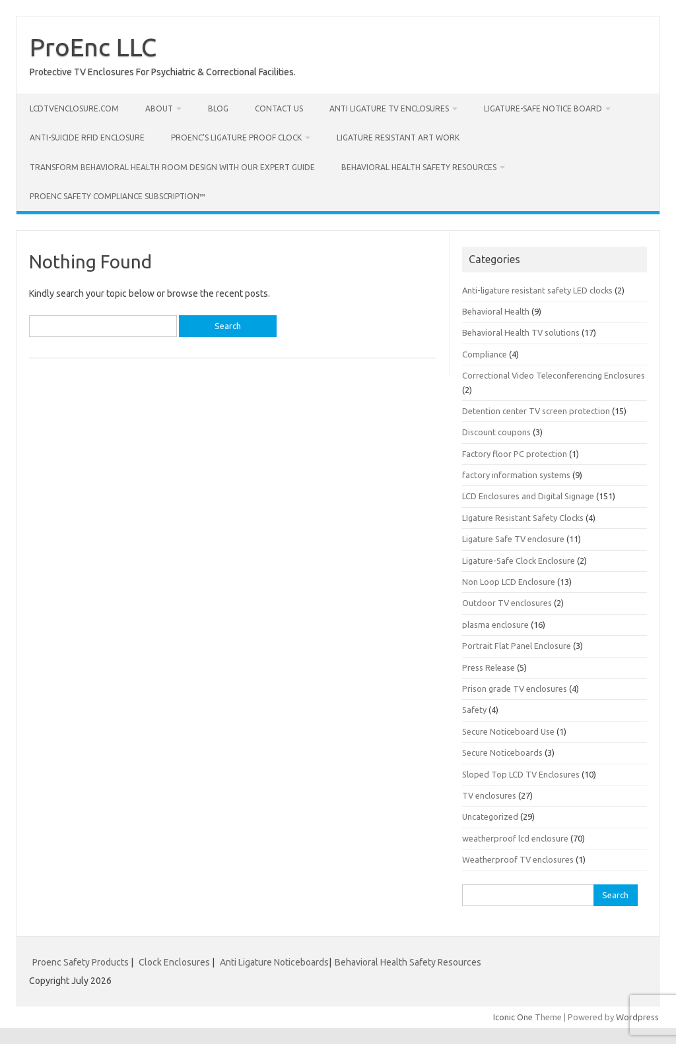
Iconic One (513, 1017)
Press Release (488, 667)
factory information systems (516, 474)
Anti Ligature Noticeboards (274, 962)
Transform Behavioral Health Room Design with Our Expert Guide (172, 167)
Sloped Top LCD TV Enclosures (521, 774)
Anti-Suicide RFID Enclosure (87, 137)
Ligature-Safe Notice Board (543, 108)
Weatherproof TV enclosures (518, 859)
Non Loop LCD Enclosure (508, 581)
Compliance (484, 354)
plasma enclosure (495, 624)
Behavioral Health (495, 311)
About (159, 108)
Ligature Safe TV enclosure (513, 538)
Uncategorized (490, 816)
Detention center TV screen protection (536, 410)
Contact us (279, 108)
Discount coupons (496, 432)
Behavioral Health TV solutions (521, 332)
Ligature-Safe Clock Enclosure (518, 560)
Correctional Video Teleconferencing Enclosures (553, 375)
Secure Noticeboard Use (508, 731)
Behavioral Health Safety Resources (418, 167)
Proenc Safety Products (81, 962)
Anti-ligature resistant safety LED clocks (537, 290)
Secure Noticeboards (502, 752)
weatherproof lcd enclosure (515, 838)
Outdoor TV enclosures (507, 602)
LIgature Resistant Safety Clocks (523, 517)
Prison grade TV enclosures (514, 688)
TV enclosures (489, 795)
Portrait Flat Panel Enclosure (516, 645)
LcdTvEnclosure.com (74, 108)
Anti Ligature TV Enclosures (389, 108)
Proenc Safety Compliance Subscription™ (117, 196)
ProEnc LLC (93, 47)
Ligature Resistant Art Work (398, 137)
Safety (474, 709)
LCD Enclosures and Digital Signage (528, 496)
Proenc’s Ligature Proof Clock (236, 137)
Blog (218, 108)
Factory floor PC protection (514, 453)
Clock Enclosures (174, 962)
